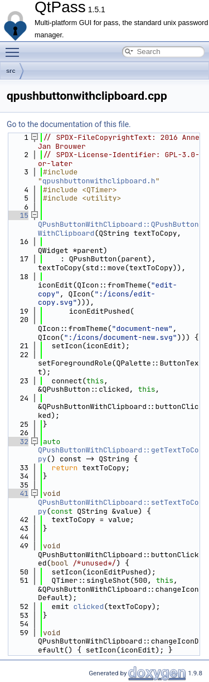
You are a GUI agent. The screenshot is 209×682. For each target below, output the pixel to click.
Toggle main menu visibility (15, 47)
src (11, 70)
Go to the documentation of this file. (69, 124)
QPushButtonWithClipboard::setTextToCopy (118, 507)
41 (17, 493)
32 (17, 441)
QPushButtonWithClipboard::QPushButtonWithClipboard (118, 229)
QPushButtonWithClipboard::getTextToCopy (118, 454)
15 (17, 215)
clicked (89, 606)
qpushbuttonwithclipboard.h (98, 181)
